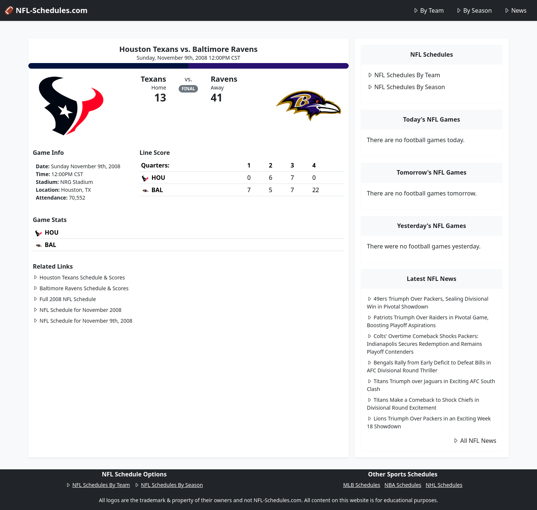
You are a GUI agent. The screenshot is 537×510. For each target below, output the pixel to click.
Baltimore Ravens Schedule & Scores (81, 288)
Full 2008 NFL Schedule (64, 299)
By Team (428, 10)
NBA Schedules (402, 484)
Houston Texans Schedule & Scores (79, 277)
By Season (474, 10)
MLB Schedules (361, 484)
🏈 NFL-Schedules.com (46, 10)
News (515, 10)
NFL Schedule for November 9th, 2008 (82, 320)
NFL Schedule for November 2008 (77, 309)
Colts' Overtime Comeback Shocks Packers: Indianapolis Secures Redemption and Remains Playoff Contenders (424, 343)
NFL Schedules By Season (406, 87)
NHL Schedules (443, 484)
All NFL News (474, 441)
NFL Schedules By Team (403, 75)
